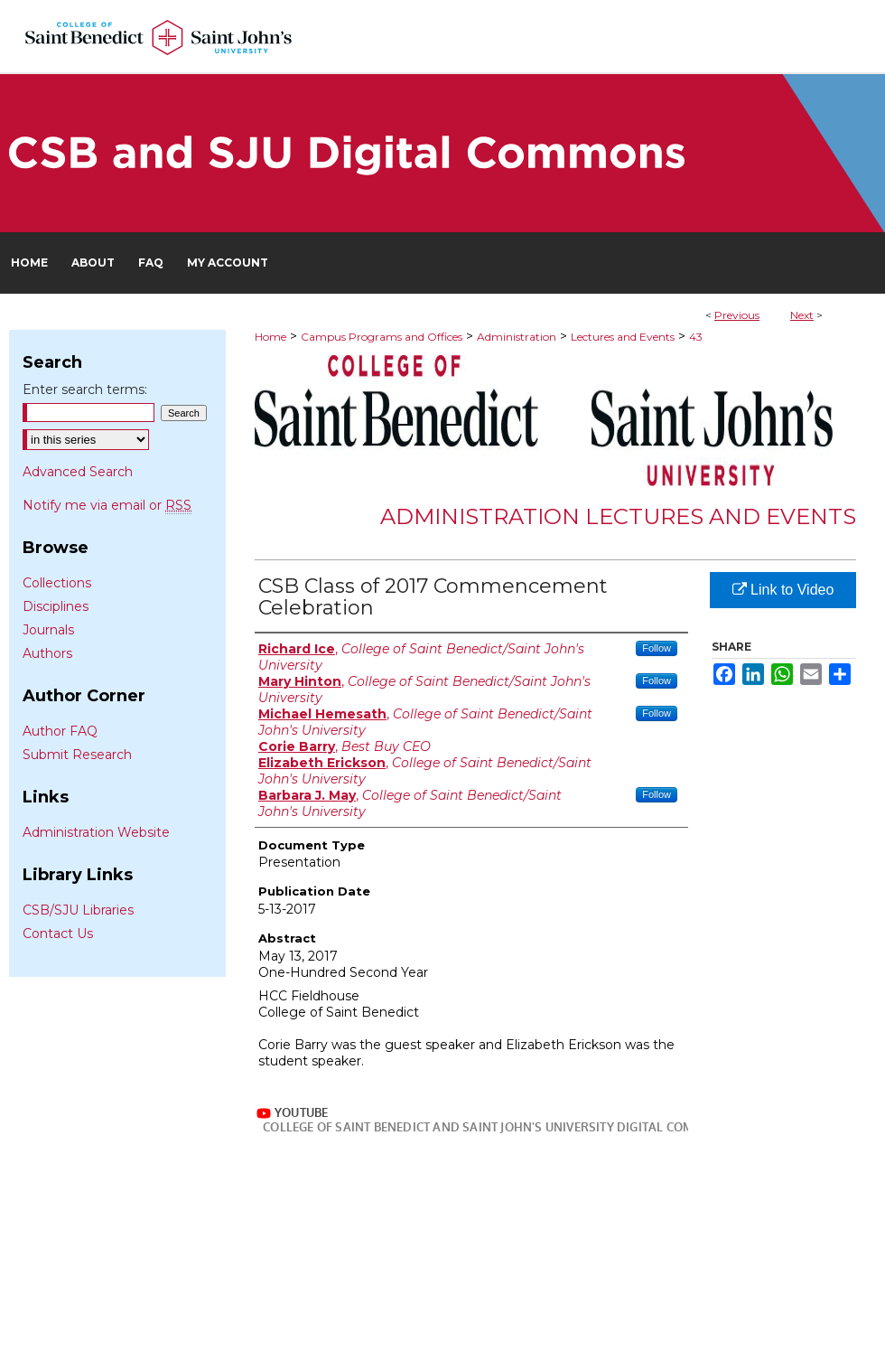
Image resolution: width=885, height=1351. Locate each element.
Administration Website (96, 832)
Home (270, 336)
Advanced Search (78, 472)
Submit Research (77, 754)
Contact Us (58, 933)
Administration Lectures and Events (618, 516)
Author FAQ (60, 731)
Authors (47, 653)
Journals (48, 630)
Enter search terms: (85, 389)
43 (696, 336)
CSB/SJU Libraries (78, 910)
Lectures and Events (623, 336)
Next (802, 315)
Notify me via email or (107, 505)
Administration (516, 336)
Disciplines (55, 606)
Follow (656, 648)
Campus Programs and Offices (381, 336)
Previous (736, 315)
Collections (57, 583)
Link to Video (783, 589)
